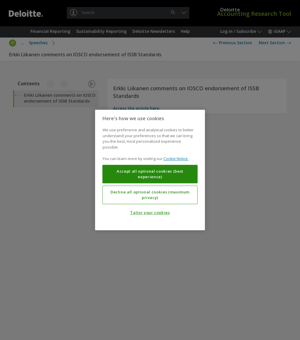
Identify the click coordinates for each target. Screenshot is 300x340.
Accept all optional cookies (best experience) (150, 174)
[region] (150, 170)
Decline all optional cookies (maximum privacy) (150, 195)
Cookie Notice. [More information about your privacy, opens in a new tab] (176, 159)
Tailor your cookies (150, 212)
